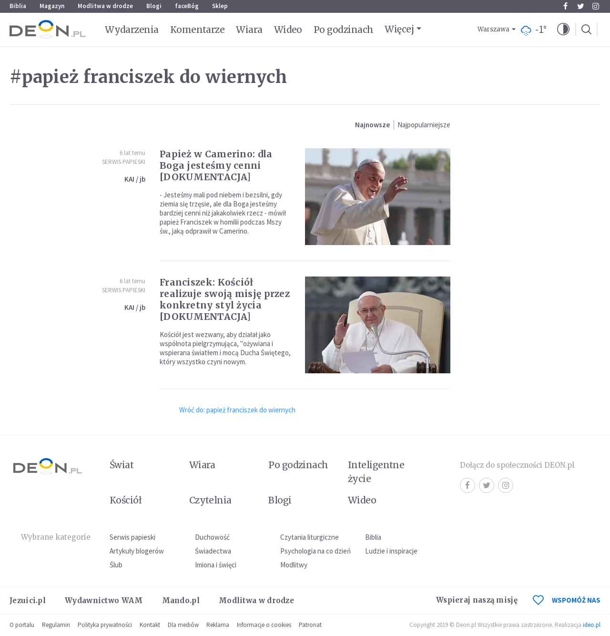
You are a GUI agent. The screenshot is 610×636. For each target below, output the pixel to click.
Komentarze (197, 29)
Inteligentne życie (376, 471)
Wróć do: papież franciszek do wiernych (237, 409)
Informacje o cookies (264, 625)
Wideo (288, 29)
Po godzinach (344, 29)
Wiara (249, 29)
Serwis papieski (132, 537)
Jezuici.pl (28, 600)
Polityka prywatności (105, 625)
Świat (121, 465)
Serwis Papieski (123, 162)
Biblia (18, 6)
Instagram (595, 6)
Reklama (217, 625)
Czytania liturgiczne (309, 537)
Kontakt (150, 625)
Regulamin (56, 625)
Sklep (220, 6)
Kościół (126, 500)
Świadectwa (213, 550)
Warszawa (493, 29)
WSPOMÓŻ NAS (566, 600)
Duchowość (212, 537)
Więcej (399, 29)
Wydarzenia (132, 29)
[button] (563, 29)
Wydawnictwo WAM (104, 600)
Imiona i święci (215, 564)
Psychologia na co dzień (315, 550)
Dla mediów (183, 625)
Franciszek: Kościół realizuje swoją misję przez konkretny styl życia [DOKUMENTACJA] (225, 299)
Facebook (565, 6)
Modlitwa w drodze (105, 6)
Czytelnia (210, 500)
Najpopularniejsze (423, 124)
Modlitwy (293, 564)
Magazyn (52, 6)
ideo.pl (591, 625)
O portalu (22, 625)
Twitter (580, 6)
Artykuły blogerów (137, 550)
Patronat (310, 625)
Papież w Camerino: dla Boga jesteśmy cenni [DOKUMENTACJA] (216, 165)
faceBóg (187, 6)
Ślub (116, 564)
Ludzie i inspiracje (391, 550)
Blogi (154, 6)
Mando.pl (181, 600)
